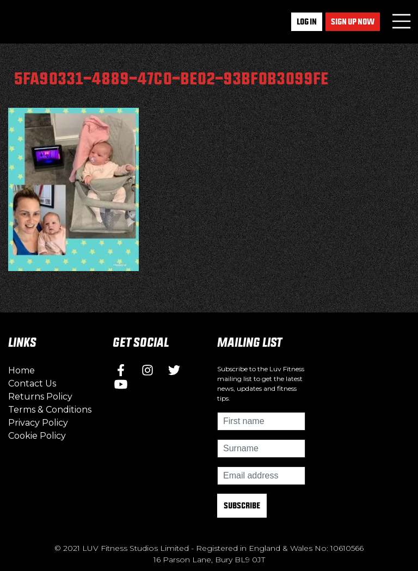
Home (21, 370)
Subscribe (242, 505)
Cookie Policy (37, 436)
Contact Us (32, 383)
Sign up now (352, 21)
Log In (307, 21)
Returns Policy (40, 396)
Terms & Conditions (49, 409)
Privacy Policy (38, 422)
